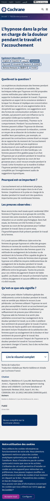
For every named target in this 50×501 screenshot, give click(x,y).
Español (17, 2)
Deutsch (27, 64)
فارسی (25, 2)
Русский (6, 64)
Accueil (4, 16)
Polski (34, 67)
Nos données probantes (19, 16)
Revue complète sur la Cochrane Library (13, 421)
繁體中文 (24, 67)
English (11, 2)
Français (4, 2)
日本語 (37, 64)
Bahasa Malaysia (10, 67)
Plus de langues (40, 2)
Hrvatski (17, 64)
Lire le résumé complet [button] (20, 357)
